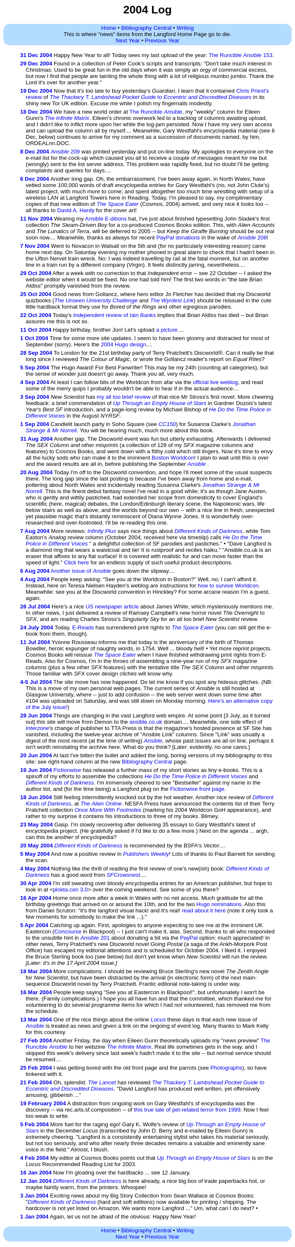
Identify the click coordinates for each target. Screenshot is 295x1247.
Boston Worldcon (172, 458)
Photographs (226, 1068)
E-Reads (83, 627)
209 (65, 151)
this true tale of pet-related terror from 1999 (187, 1110)
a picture (167, 330)
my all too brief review (124, 397)
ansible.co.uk (146, 722)
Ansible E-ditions (106, 219)
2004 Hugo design (123, 344)
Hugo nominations (218, 904)
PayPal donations (178, 237)
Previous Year (162, 40)
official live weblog (215, 382)
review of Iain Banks (114, 315)
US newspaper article (112, 606)
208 (252, 237)
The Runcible (155, 112)
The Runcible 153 (240, 55)
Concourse (67, 931)
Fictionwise (67, 770)
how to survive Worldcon (228, 585)
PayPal (189, 938)
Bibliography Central (146, 28)
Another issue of (81, 571)
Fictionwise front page (197, 789)
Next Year (127, 40)
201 (95, 938)
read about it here (203, 910)
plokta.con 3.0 (70, 889)
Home (108, 28)
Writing (185, 28)
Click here (76, 562)
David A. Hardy (75, 210)
